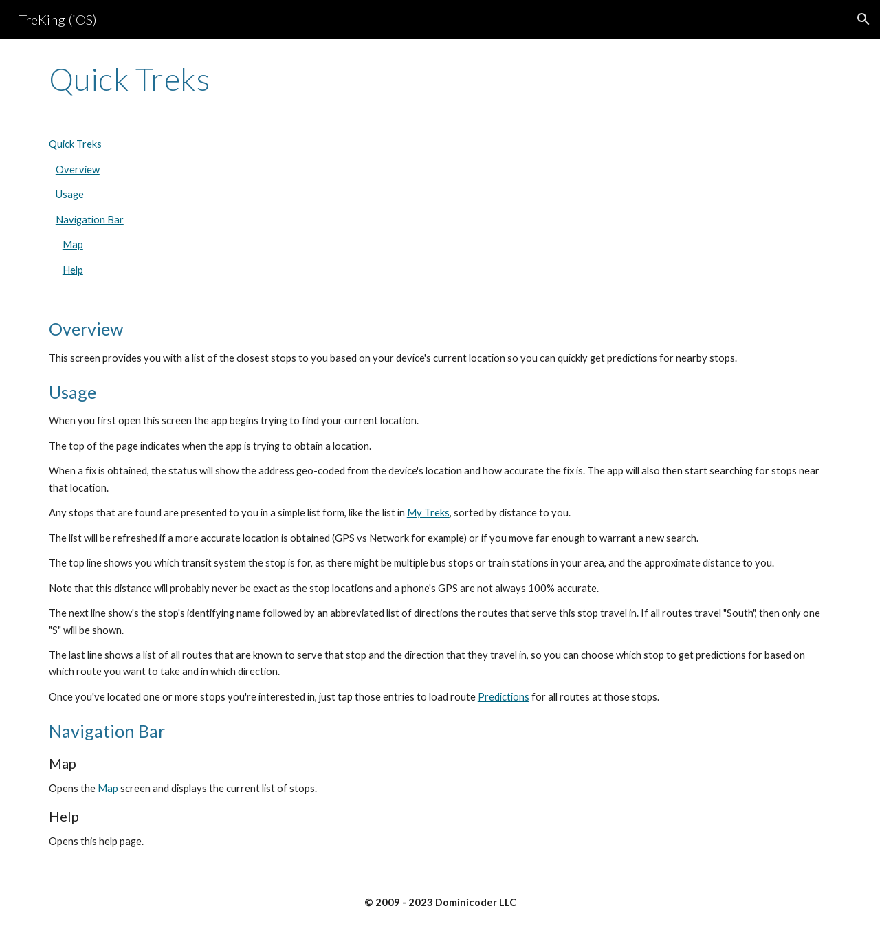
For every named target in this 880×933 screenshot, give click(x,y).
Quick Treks (75, 144)
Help (73, 270)
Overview (78, 169)
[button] (863, 19)
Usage (70, 194)
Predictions (503, 697)
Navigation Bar (90, 220)
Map (73, 244)
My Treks (428, 512)
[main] (440, 79)
